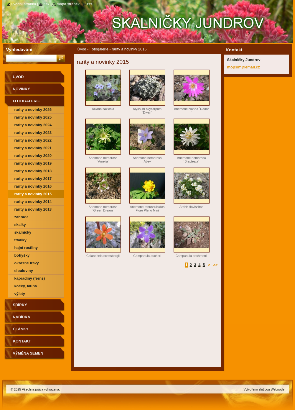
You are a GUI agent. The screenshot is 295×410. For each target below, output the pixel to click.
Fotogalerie (99, 49)
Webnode (277, 389)
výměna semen (28, 353)
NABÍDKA (21, 317)
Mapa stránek (68, 4)
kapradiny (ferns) (29, 278)
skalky (20, 224)
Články (21, 329)
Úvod (82, 49)
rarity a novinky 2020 (33, 155)
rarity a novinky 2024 (33, 125)
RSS (89, 4)
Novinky (21, 89)
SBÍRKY (20, 305)
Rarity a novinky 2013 (33, 209)
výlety (19, 293)
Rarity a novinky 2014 (33, 201)
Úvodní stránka (23, 4)
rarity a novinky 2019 (33, 163)
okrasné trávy (26, 263)
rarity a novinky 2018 (33, 171)
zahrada (21, 217)
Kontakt (22, 341)
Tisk (46, 4)
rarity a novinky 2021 (33, 148)
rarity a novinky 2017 (33, 178)
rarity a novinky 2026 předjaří (33, 110)
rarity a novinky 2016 (33, 186)
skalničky (23, 232)
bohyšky (22, 255)
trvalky (20, 240)
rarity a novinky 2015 (33, 194)
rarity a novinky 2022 (33, 140)
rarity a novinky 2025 (33, 117)
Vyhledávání (19, 49)
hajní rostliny (26, 247)
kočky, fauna (25, 286)
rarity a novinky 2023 (33, 132)
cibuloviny (23, 270)
